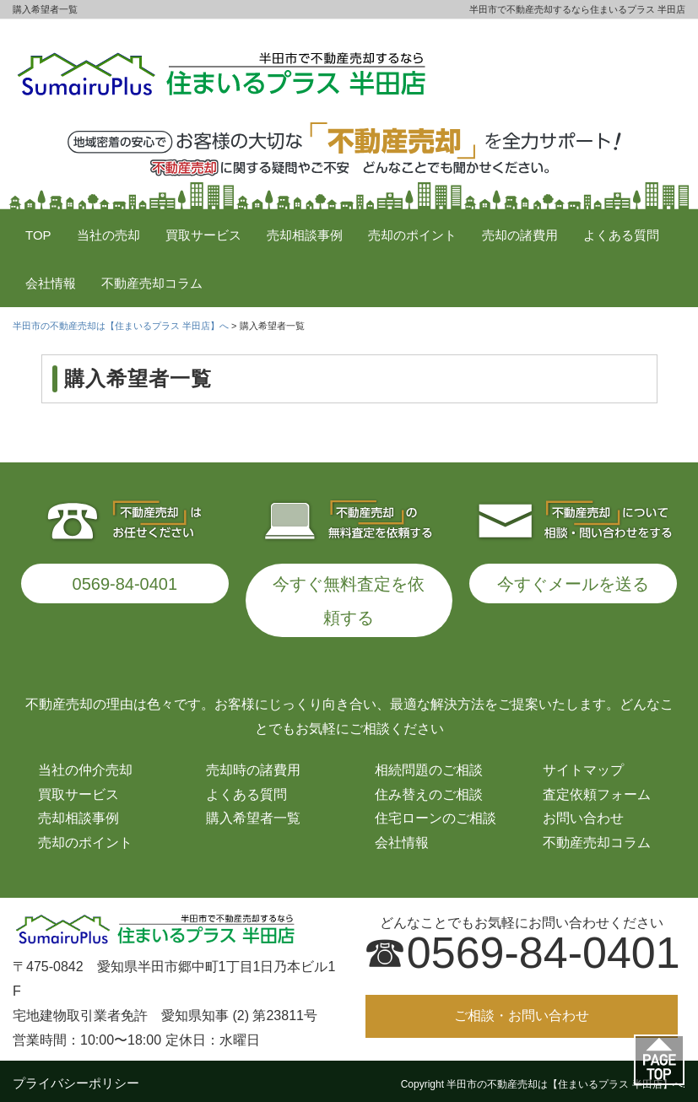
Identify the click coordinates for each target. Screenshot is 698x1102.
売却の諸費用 (520, 235)
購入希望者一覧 (253, 812)
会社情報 (50, 283)
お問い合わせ (583, 812)
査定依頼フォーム (597, 788)
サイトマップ (583, 764)
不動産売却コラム (152, 283)
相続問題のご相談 (429, 764)
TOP (38, 235)
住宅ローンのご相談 (435, 812)
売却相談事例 (305, 235)
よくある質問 (621, 235)
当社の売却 (108, 235)
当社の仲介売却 (85, 764)
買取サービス (203, 235)
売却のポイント (412, 235)
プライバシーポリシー (76, 1077)
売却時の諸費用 (253, 764)
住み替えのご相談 (429, 788)
